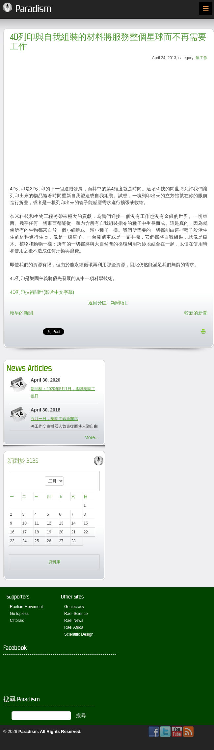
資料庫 (54, 562)
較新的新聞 (195, 313)
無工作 (201, 58)
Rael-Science (76, 613)
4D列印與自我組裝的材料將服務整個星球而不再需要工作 (108, 42)
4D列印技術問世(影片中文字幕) (42, 292)
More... (91, 437)
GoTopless (19, 613)
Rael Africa (73, 627)
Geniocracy (74, 606)
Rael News (73, 620)
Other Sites (72, 597)
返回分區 (97, 302)
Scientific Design (79, 634)
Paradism (28, 731)
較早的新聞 (21, 313)
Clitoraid (17, 620)
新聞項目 (120, 302)
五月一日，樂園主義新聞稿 (54, 418)
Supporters (18, 597)
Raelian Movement (26, 606)
